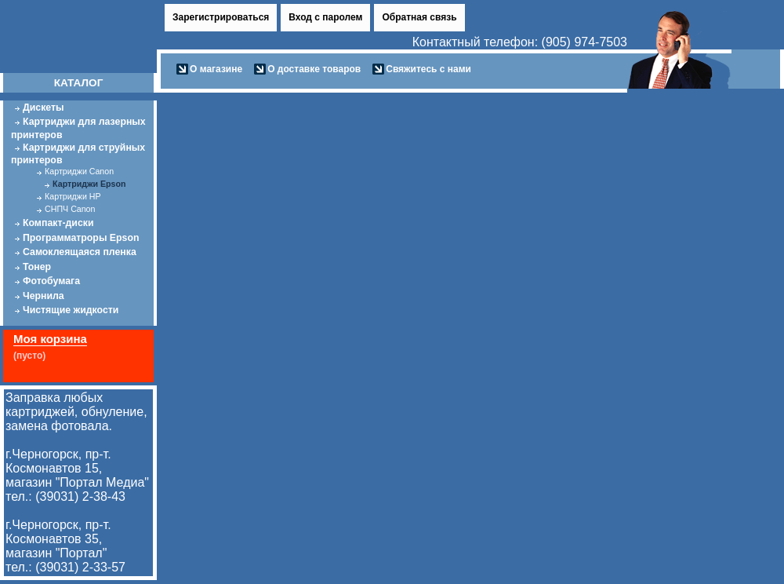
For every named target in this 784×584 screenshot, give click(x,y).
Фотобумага (51, 281)
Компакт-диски (58, 222)
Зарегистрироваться (220, 17)
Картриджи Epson (89, 183)
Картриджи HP (72, 196)
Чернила (43, 295)
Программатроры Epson (81, 237)
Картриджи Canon (79, 171)
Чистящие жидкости (70, 310)
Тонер (37, 266)
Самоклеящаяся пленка (79, 251)
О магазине (216, 69)
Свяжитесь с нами (428, 69)
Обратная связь (419, 17)
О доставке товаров (314, 69)
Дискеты (43, 107)
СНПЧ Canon (70, 209)
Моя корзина (50, 338)
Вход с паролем (325, 17)
